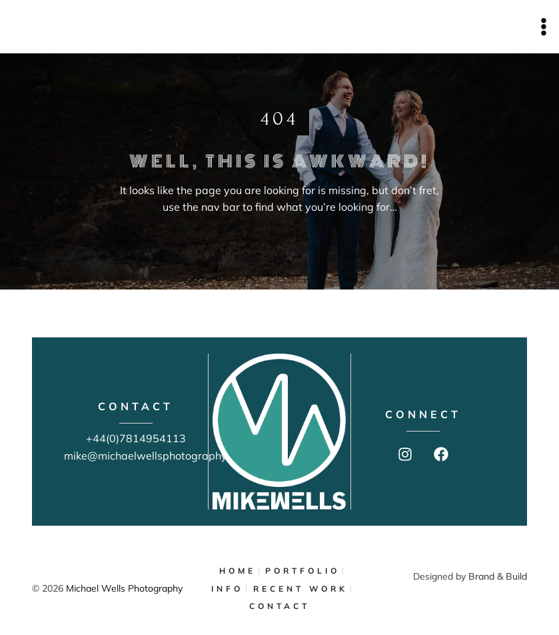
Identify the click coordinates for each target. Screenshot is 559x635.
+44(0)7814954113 (136, 438)
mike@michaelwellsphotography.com (157, 455)
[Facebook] (441, 454)
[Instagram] (405, 454)
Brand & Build (497, 576)
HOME (237, 571)
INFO (227, 589)
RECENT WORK (300, 589)
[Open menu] (543, 26)
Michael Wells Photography (124, 588)
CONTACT (279, 606)
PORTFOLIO (302, 571)
